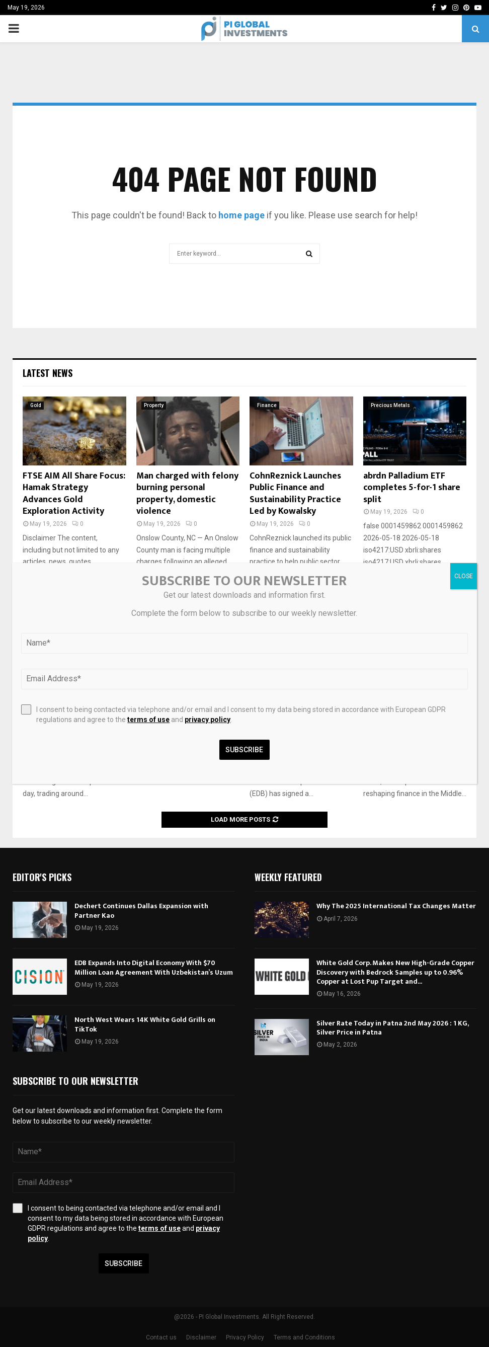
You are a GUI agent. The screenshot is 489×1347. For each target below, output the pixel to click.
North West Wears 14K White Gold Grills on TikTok (144, 1024)
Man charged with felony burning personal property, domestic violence (187, 493)
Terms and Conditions (304, 1337)
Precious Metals (390, 405)
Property (154, 405)
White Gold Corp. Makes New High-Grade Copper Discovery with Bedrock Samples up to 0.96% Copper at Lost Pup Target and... (395, 972)
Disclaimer (201, 1337)
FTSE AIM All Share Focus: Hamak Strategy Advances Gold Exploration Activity (74, 493)
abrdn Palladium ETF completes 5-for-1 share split (411, 487)
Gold (35, 405)
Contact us (161, 1337)
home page (241, 215)
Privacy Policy (245, 1337)
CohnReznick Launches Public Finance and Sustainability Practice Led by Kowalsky (295, 493)
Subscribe (123, 1263)
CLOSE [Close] (463, 576)
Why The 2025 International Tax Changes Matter (396, 906)
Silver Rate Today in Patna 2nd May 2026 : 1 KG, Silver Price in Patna (392, 1027)
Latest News (47, 372)
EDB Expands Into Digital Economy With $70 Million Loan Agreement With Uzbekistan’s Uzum (153, 967)
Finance (267, 405)
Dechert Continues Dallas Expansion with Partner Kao (141, 910)
